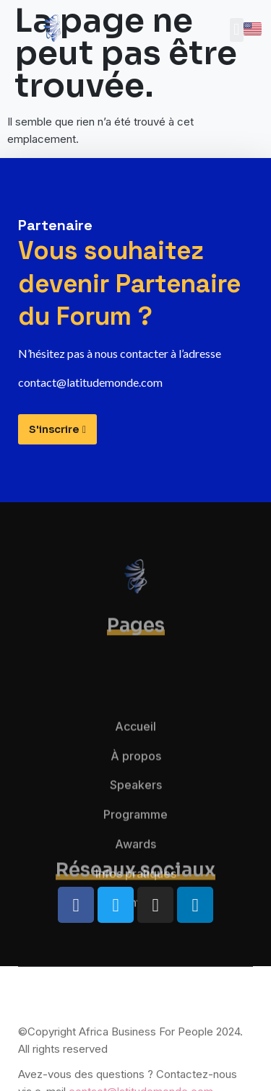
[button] (237, 30)
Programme (135, 849)
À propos (136, 791)
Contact (135, 938)
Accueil (135, 761)
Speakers (136, 819)
